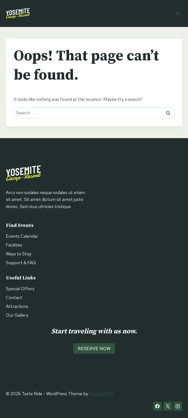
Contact (14, 297)
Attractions (17, 306)
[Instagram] (177, 406)
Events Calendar (22, 236)
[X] (167, 406)
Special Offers (20, 288)
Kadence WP (101, 393)
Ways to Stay (18, 254)
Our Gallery (17, 315)
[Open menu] (177, 13)
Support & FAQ (21, 262)
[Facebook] (157, 406)
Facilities (14, 245)
